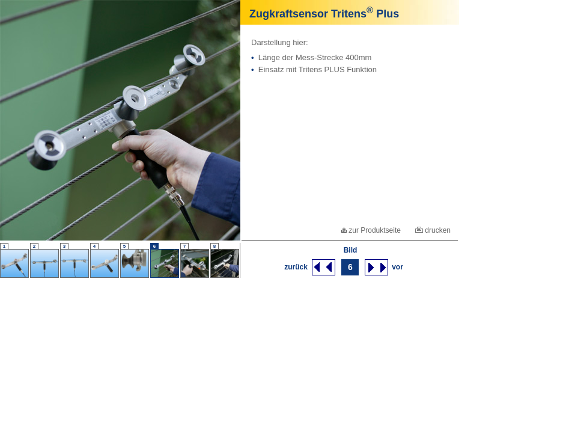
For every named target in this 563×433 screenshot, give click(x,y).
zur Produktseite (371, 230)
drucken (433, 230)
